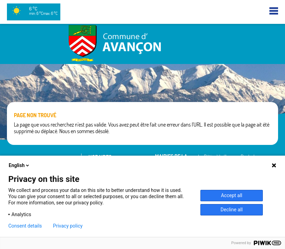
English (19, 165)
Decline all (232, 209)
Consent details (25, 226)
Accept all (231, 195)
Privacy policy (68, 226)
